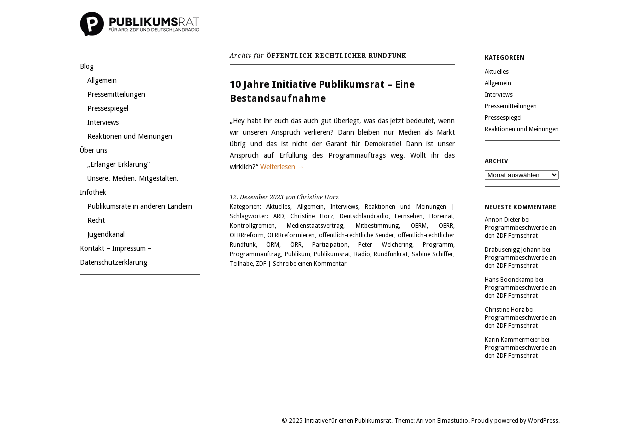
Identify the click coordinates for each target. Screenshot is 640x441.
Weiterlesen (282, 167)
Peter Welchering (385, 245)
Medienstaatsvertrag (315, 226)
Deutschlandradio (364, 216)
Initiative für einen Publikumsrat (348, 421)
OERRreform (247, 235)
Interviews (103, 122)
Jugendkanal (106, 234)
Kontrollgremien (252, 226)
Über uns (94, 150)
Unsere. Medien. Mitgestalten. (133, 178)
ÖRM (273, 245)
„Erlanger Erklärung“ (119, 164)
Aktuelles (278, 207)
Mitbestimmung (377, 226)
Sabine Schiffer (433, 254)
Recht (96, 220)
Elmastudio (453, 421)
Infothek (93, 192)
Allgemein (102, 80)
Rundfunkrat (391, 254)
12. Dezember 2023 (257, 197)
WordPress (543, 421)
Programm (438, 245)
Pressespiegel (108, 108)
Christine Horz (312, 216)
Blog (87, 66)
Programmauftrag (255, 254)
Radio (362, 254)
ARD (279, 216)
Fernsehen (409, 216)
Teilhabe (241, 264)
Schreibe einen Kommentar (310, 264)
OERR (446, 226)
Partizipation (330, 245)
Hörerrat (442, 216)
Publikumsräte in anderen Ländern (140, 206)
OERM (419, 226)
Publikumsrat (332, 254)
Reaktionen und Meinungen (130, 136)
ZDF (261, 264)
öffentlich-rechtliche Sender (356, 235)
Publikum (297, 254)
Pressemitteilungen (117, 94)
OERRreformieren (291, 235)
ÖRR (296, 245)
